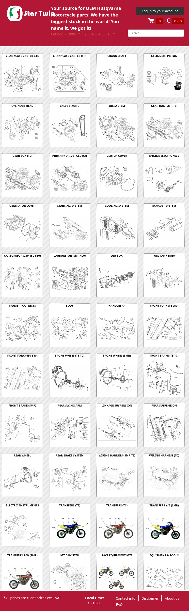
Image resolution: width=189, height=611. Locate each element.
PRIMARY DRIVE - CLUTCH (69, 155)
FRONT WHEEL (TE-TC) (69, 355)
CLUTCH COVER (117, 155)
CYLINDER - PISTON (164, 56)
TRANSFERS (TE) (69, 505)
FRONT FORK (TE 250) (164, 305)
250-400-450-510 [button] (98, 34)
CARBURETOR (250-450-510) (22, 255)
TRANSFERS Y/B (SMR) (164, 505)
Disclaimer (150, 598)
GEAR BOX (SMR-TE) (164, 106)
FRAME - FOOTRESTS (22, 305)
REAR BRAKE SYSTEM (69, 455)
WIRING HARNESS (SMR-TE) (117, 455)
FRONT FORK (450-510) (22, 355)
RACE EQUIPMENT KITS (116, 555)
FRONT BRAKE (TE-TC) (164, 355)
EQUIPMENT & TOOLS (164, 555)
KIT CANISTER (69, 555)
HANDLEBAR (117, 305)
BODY (69, 305)
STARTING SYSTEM (69, 205)
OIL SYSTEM (117, 106)
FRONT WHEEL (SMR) (117, 355)
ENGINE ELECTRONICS (164, 155)
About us (172, 598)
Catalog (57, 34)
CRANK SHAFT (117, 56)
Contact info (126, 598)
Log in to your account (160, 11)
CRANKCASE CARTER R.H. (69, 56)
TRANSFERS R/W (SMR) (22, 555)
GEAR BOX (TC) (22, 155)
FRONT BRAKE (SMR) (22, 405)
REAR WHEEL (22, 455)
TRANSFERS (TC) (117, 505)
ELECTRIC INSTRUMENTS (22, 505)
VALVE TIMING (69, 106)
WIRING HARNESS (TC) (164, 455)
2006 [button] (72, 34)
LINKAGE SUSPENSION (117, 405)
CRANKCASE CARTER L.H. (22, 56)
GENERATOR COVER (22, 205)
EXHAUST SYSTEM (164, 205)
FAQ (119, 604)
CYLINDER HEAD (22, 106)
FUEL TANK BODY (164, 255)
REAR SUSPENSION (164, 405)
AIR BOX (117, 255)
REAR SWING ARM (70, 405)
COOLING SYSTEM (117, 205)
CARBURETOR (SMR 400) (70, 255)
